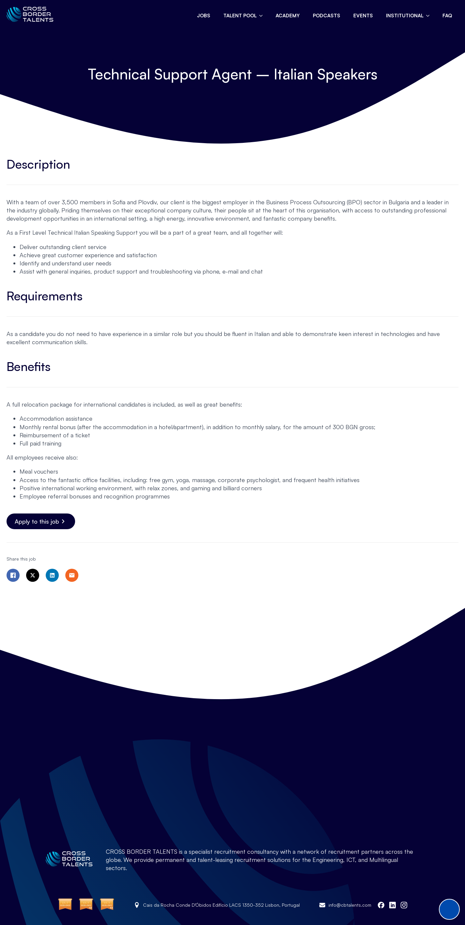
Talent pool (240, 15)
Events (363, 15)
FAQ (447, 15)
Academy (288, 15)
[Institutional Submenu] (430, 16)
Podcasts (326, 15)
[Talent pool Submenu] (263, 16)
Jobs (203, 15)
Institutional (405, 15)
